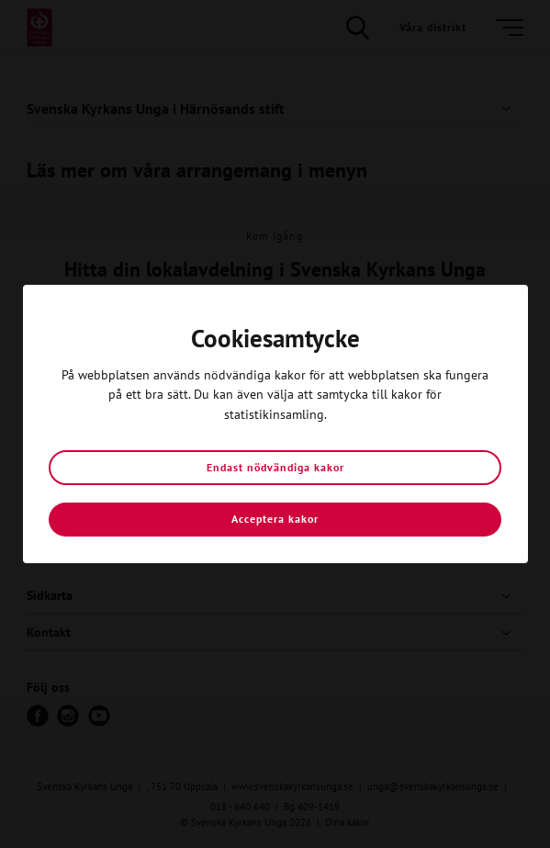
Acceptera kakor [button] (275, 519)
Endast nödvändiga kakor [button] (275, 467)
